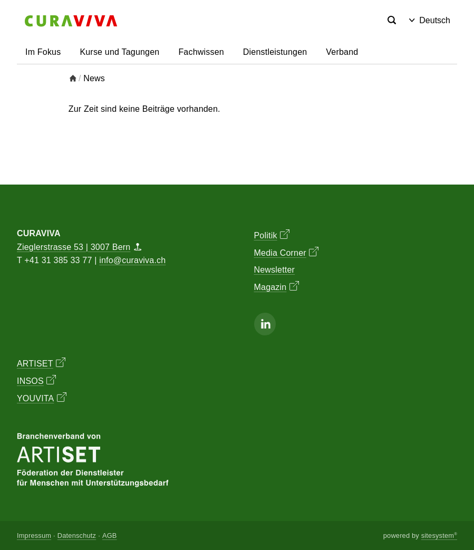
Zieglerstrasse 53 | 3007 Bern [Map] (79, 247)
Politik (271, 234)
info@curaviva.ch (132, 260)
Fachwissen (201, 51)
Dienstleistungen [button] (275, 51)
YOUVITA (41, 397)
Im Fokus (43, 51)
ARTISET (41, 363)
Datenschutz (76, 535)
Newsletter (274, 269)
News (94, 78)
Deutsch (429, 20)
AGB (109, 535)
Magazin (276, 286)
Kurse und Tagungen (119, 51)
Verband (342, 51)
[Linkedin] (265, 324)
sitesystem (439, 535)
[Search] (391, 20)
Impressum (34, 535)
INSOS (36, 380)
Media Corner (286, 252)
